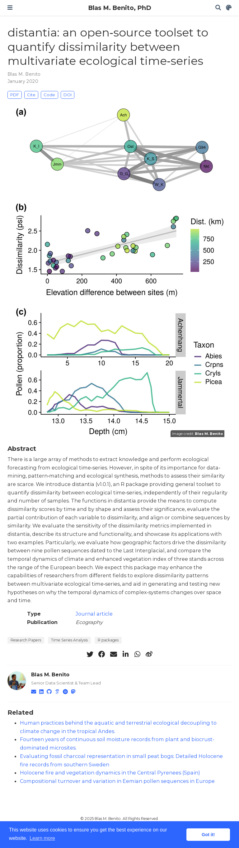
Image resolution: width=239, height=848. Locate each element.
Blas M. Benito (24, 74)
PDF (14, 94)
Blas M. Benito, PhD (119, 8)
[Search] (218, 8)
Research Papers (26, 640)
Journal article (94, 614)
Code (49, 94)
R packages (108, 640)
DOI (67, 94)
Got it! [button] (208, 834)
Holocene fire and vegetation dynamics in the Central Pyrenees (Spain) (110, 772)
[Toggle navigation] (9, 7)
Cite (31, 94)
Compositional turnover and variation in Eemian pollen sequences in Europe (117, 781)
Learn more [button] (42, 838)
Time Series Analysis (69, 640)
